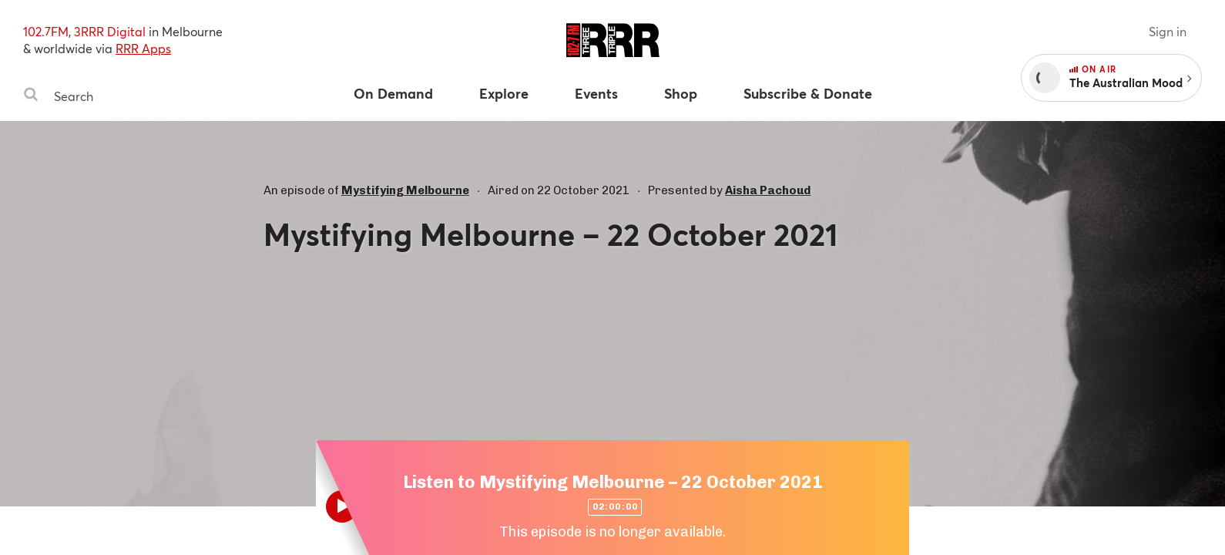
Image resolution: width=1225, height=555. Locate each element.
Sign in (1167, 31)
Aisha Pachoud (768, 190)
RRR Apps (143, 48)
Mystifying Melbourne (405, 190)
